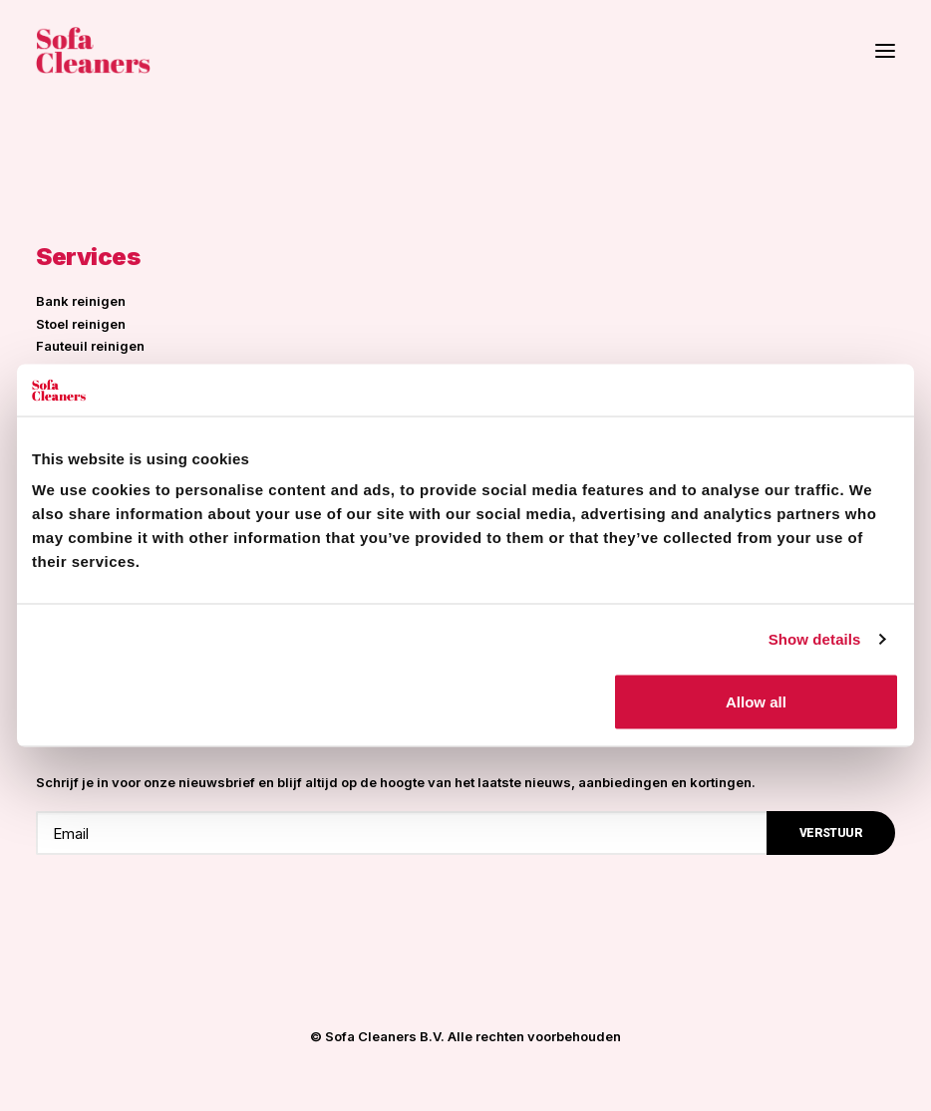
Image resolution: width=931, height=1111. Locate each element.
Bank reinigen (81, 301)
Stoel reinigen (81, 324)
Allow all (756, 702)
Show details (815, 638)
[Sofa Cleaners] (93, 50)
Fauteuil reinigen (90, 346)
